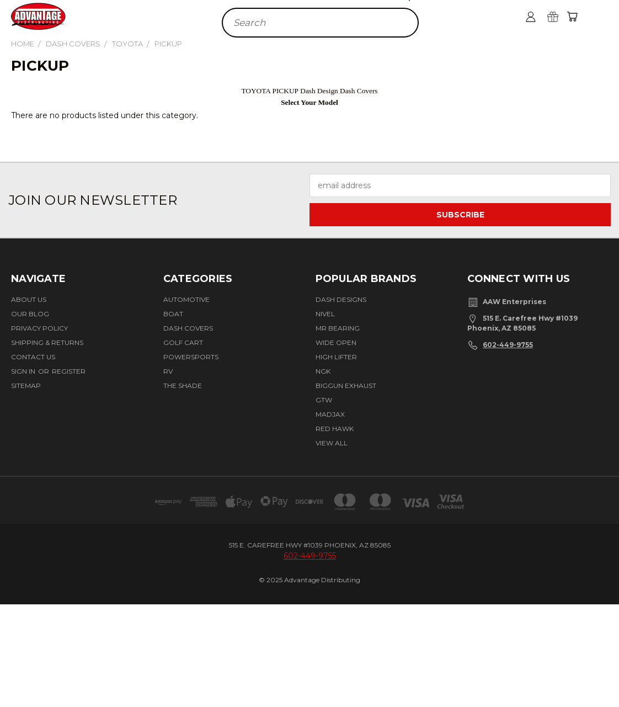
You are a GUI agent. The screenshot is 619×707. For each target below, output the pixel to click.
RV (168, 371)
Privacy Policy (39, 328)
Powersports (190, 357)
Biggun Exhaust (346, 385)
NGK (323, 371)
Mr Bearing (338, 328)
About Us (28, 299)
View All (332, 443)
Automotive (186, 299)
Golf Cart (183, 342)
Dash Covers (188, 328)
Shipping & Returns (47, 342)
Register (69, 371)
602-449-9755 (508, 345)
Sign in (24, 371)
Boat (173, 314)
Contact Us (33, 357)
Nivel (325, 314)
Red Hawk (335, 428)
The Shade (182, 385)
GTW (324, 400)
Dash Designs (341, 299)
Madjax (330, 414)
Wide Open (336, 342)
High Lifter (336, 357)
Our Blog (30, 314)
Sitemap (26, 385)
